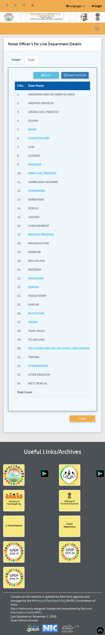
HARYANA (34, 164)
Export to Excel (75, 75)
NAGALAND (36, 278)
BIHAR (32, 129)
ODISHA (33, 287)
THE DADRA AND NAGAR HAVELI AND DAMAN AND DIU (65, 348)
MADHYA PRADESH (41, 234)
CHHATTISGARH (38, 138)
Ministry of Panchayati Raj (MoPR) (53, 601)
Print (46, 75)
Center (16, 60)
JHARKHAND (36, 191)
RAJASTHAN (36, 313)
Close (82, 418)
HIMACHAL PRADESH (42, 173)
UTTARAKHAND (38, 366)
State (31, 60)
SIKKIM (32, 322)
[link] (47, 16)
